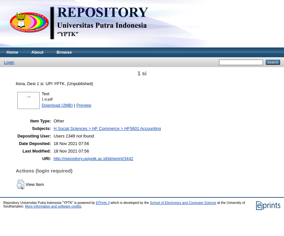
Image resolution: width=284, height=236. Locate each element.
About (37, 52)
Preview (83, 105)
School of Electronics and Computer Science (183, 203)
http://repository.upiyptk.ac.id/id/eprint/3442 (93, 158)
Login (9, 62)
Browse (64, 52)
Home (12, 52)
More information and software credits (53, 206)
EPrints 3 (103, 203)
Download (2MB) (57, 105)
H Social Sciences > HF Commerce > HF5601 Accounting (107, 128)
